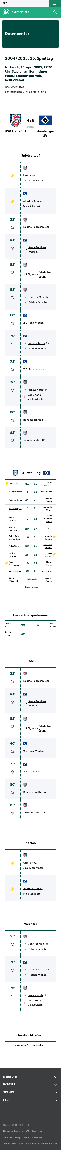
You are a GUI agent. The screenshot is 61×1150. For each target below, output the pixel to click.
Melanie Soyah (15, 509)
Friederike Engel (45, 274)
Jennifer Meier (37, 297)
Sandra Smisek (15, 572)
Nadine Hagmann (33, 227)
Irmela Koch (35, 389)
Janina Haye (46, 529)
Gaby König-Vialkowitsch (35, 397)
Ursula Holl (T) (15, 484)
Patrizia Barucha (37, 302)
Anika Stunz (14, 546)
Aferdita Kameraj (33, 201)
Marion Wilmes (37, 348)
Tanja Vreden (36, 323)
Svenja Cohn (46, 492)
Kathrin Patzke (36, 343)
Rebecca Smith (32, 419)
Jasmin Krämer (15, 492)
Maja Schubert (31, 206)
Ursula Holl (30, 175)
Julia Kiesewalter (33, 180)
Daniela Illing (37, 91)
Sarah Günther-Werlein (37, 249)
